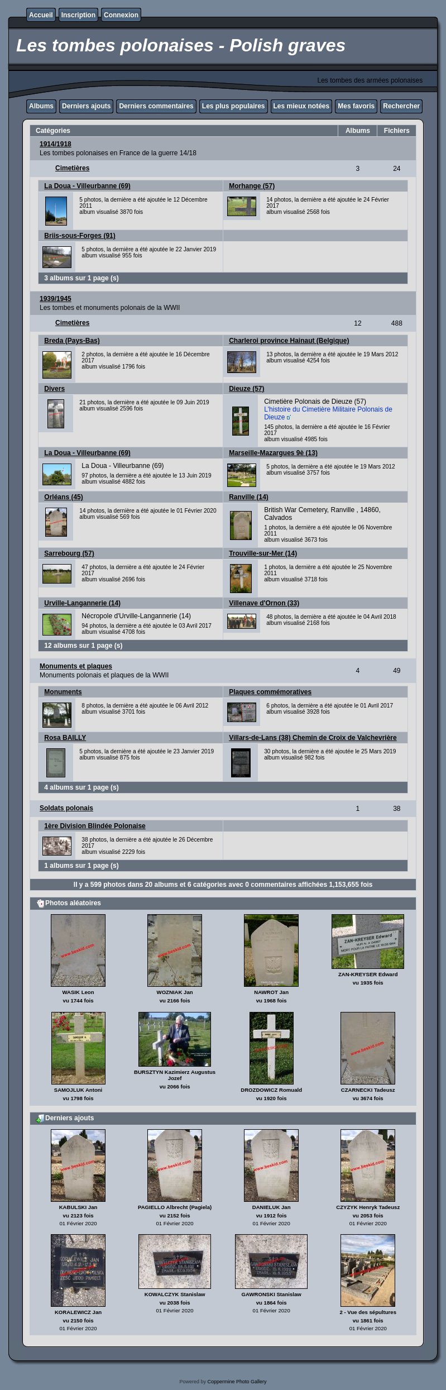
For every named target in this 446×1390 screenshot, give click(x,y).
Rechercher (401, 106)
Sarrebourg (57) (69, 553)
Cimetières (72, 168)
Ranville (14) (248, 497)
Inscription (78, 15)
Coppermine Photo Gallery (236, 1381)
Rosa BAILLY (65, 738)
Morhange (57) (252, 186)
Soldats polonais (66, 808)
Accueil (41, 15)
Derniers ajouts (86, 106)
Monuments (62, 692)
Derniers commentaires (156, 106)
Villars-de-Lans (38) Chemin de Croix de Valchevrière (313, 738)
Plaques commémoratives (270, 692)
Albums (41, 106)
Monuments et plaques (76, 666)
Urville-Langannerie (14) (82, 603)
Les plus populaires (233, 106)
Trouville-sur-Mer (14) (263, 553)
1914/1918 (55, 144)
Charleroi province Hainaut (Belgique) (289, 341)
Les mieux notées (302, 106)
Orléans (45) (63, 497)
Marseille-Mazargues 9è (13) (273, 453)
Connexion (121, 15)
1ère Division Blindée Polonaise (94, 826)
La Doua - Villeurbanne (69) (87, 186)
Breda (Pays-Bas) (71, 341)
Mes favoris (356, 106)
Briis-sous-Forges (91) (79, 236)
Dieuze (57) (246, 389)
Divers (54, 389)
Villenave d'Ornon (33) (264, 603)
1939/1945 (55, 299)
